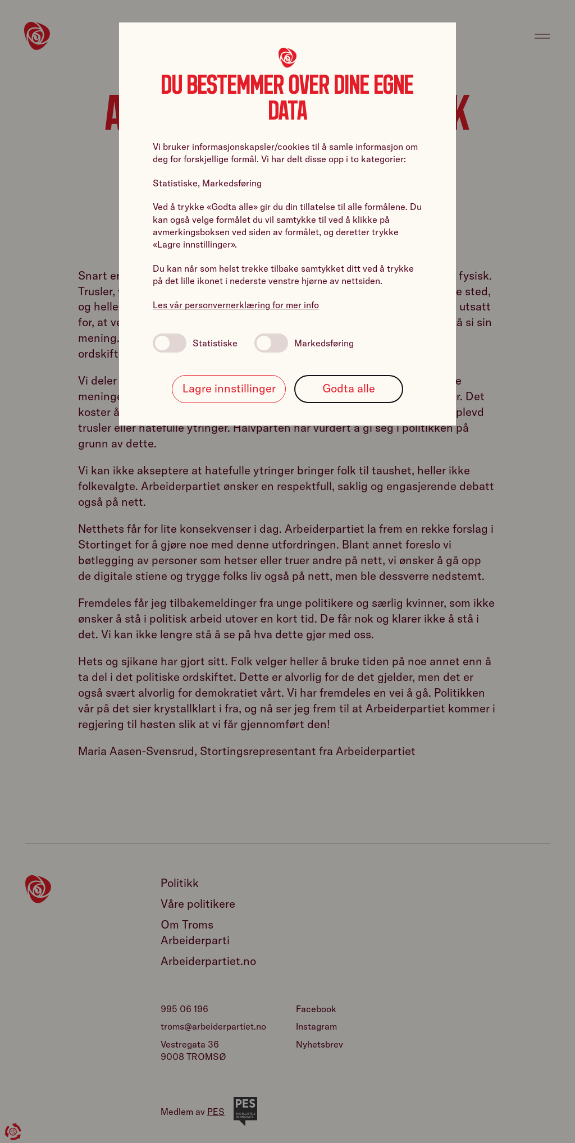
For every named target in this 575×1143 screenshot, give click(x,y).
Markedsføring (304, 343)
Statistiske (195, 343)
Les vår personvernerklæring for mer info (236, 304)
